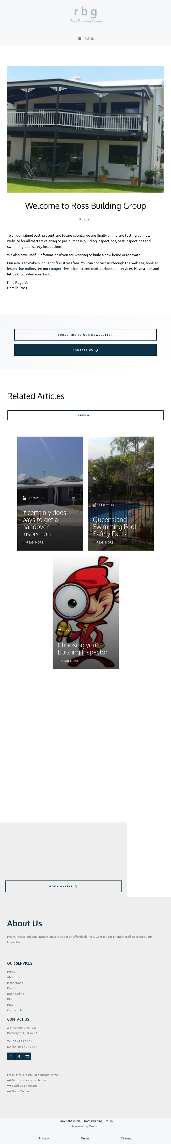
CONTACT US (24, 346)
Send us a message (22, 1085)
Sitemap (126, 1138)
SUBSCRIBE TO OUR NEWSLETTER (41, 331)
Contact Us (14, 1010)
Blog (10, 999)
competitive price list (66, 268)
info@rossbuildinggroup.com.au (38, 1075)
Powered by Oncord (85, 1126)
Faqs (10, 1004)
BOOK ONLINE (17, 883)
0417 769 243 (27, 1047)
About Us (13, 977)
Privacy (44, 1138)
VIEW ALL (156, 412)
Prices (11, 988)
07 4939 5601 (22, 1041)
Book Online (15, 993)
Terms (85, 1138)
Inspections (15, 983)
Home (11, 971)
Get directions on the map (27, 1080)
